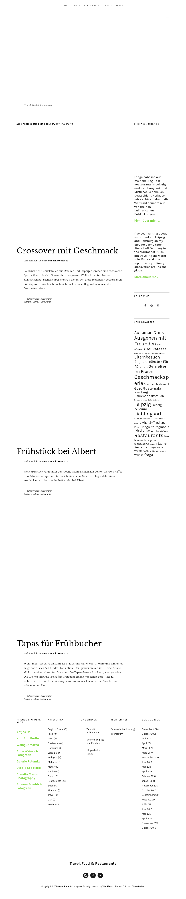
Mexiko (52, 766)
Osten (35, 302)
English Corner (56, 729)
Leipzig (27, 302)
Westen (52, 804)
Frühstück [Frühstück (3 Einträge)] (154, 362)
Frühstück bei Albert (56, 451)
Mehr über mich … (147, 220)
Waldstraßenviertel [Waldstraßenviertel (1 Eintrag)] (157, 451)
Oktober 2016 (149, 827)
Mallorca (52, 762)
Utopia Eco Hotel (29, 768)
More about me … (146, 277)
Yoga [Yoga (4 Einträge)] (149, 454)
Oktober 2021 (149, 733)
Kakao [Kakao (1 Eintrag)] (137, 400)
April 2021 (147, 743)
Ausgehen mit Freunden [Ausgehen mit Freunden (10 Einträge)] (150, 341)
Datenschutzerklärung (123, 729)
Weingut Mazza (28, 745)
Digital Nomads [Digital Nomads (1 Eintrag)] (158, 353)
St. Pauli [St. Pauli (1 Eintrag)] (153, 444)
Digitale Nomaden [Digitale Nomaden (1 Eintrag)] (142, 353)
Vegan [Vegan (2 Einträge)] (160, 447)
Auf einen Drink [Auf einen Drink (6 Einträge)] (149, 332)
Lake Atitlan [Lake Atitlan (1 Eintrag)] (153, 400)
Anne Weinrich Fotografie (27, 753)
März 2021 (147, 748)
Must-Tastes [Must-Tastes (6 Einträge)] (153, 422)
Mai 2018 (146, 766)
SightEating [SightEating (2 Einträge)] (141, 443)
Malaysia (53, 757)
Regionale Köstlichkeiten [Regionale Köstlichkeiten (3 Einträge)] (151, 428)
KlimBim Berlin (28, 738)
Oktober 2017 (149, 790)
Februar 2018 (149, 776)
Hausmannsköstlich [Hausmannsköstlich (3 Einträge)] (149, 396)
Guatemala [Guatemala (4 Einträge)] (152, 388)
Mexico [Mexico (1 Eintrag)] (162, 419)
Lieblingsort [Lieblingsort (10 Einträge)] (147, 414)
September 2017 (150, 795)
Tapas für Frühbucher (59, 643)
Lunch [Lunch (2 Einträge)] (138, 418)
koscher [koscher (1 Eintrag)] (143, 400)
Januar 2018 (148, 781)
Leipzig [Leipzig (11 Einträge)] (142, 404)
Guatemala (54, 743)
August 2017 (148, 799)
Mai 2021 (146, 738)
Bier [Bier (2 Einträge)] (159, 344)
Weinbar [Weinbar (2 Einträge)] (139, 454)
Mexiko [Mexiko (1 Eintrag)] (137, 423)
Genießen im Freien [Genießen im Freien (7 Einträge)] (150, 369)
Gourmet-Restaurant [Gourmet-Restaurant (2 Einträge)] (156, 384)
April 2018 (147, 771)
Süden (51, 785)
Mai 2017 (146, 813)
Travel (66, 6)
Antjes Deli (24, 732)
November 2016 (150, 823)
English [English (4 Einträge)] (140, 362)
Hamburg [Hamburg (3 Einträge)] (141, 392)
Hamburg (53, 748)
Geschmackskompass (55, 260)
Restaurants (91, 6)
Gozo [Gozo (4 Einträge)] (138, 388)
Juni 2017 (147, 809)
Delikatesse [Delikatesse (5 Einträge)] (156, 349)
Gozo (50, 738)
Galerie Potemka (29, 761)
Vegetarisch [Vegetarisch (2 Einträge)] (141, 450)
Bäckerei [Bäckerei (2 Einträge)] (139, 349)
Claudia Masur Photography (27, 776)
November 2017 (150, 785)
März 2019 (147, 752)
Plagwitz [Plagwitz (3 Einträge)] (148, 427)
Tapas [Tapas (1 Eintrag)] (153, 448)
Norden (52, 771)
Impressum (117, 733)
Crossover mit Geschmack (67, 250)
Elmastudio (138, 886)
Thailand (52, 790)
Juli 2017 (146, 804)
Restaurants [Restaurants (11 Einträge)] (148, 435)
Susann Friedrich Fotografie (29, 786)
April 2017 (147, 818)
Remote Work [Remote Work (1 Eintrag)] (162, 431)
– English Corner (114, 6)
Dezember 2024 (150, 729)
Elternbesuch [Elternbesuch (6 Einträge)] (147, 357)
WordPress (107, 886)
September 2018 (150, 757)
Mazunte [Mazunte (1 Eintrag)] (154, 419)
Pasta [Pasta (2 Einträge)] (137, 427)
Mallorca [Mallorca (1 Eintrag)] (146, 419)
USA (50, 799)
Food (77, 6)
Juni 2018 (147, 762)
